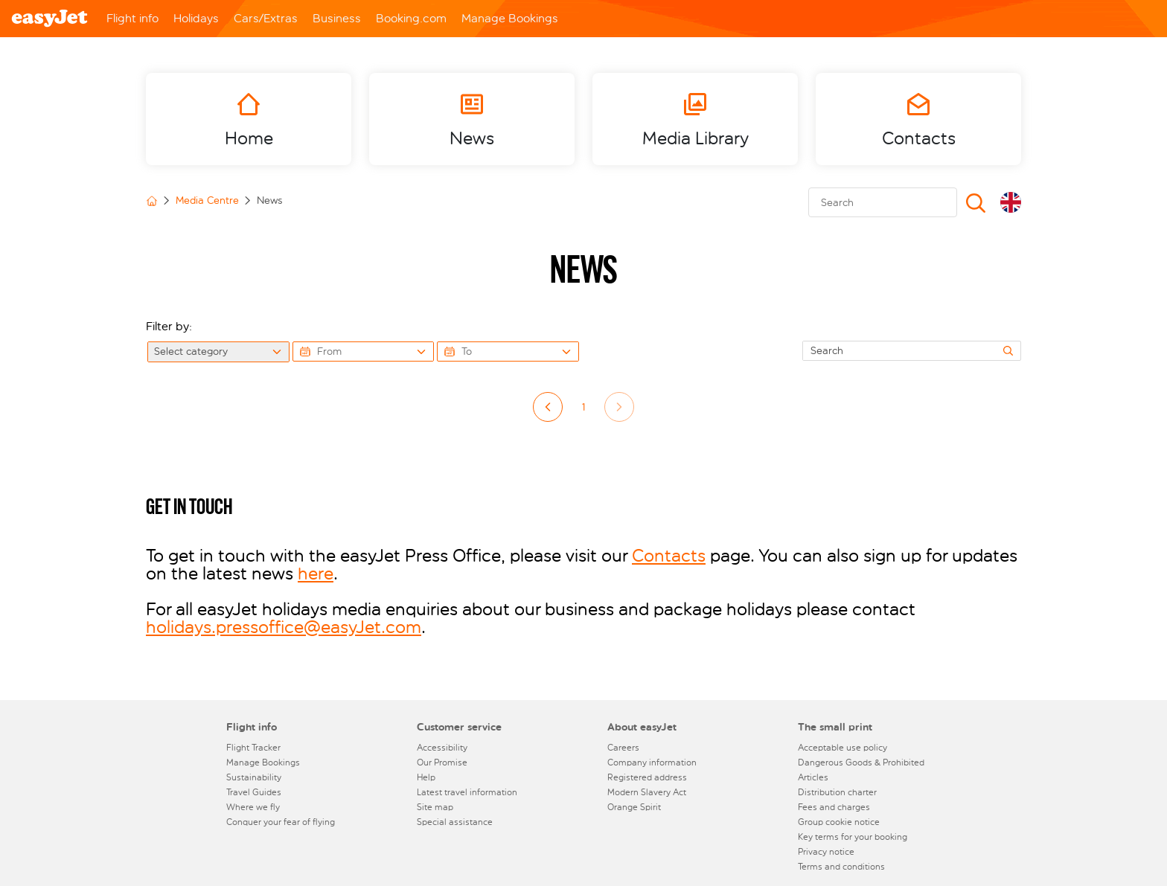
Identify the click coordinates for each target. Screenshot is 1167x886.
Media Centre (207, 201)
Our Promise (442, 762)
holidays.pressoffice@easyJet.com (283, 627)
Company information (652, 762)
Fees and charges (834, 807)
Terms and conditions (841, 866)
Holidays (196, 18)
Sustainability (253, 777)
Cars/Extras (266, 18)
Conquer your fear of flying (280, 822)
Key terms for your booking (852, 837)
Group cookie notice (839, 822)
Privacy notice (826, 852)
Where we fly (253, 807)
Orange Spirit (634, 807)
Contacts (669, 555)
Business (337, 18)
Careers (623, 747)
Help (426, 777)
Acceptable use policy (842, 747)
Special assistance (455, 822)
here (315, 573)
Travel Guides (253, 792)
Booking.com (411, 18)
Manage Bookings (509, 18)
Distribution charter (837, 792)
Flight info (132, 18)
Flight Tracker (253, 747)
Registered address (647, 777)
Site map (435, 807)
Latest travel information (467, 792)
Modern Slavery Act (646, 792)
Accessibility (442, 747)
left (548, 407)
